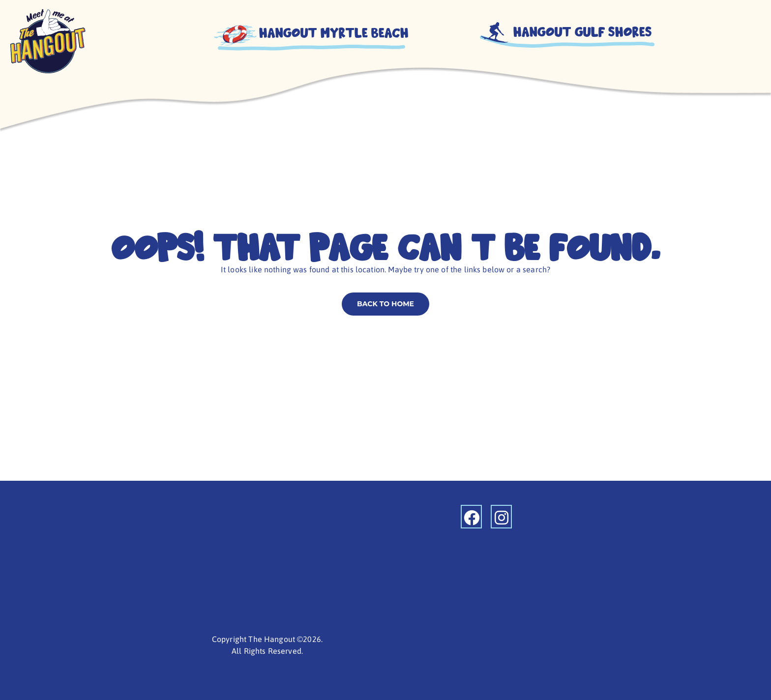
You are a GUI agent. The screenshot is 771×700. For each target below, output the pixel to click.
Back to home (385, 303)
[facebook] (471, 516)
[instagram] (501, 516)
